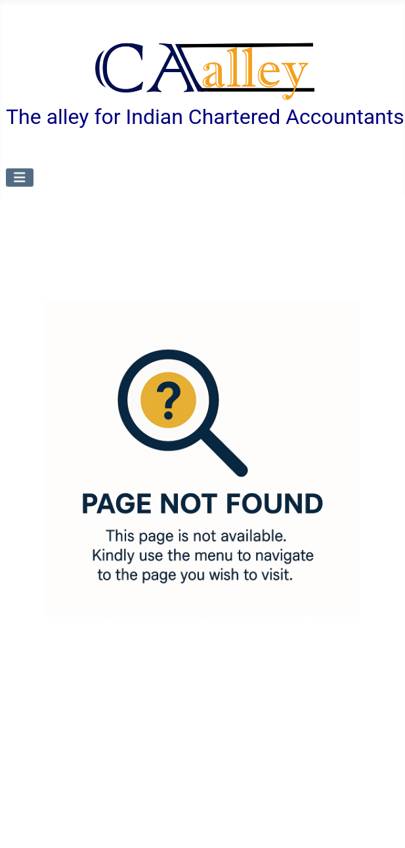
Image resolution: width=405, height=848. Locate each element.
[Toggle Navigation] (19, 177)
